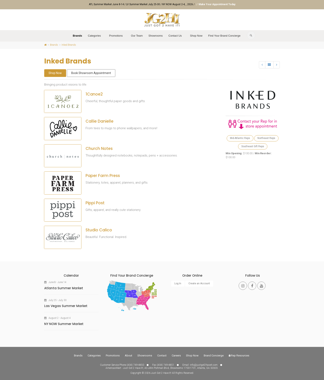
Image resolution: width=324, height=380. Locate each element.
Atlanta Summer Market (63, 288)
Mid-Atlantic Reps (240, 138)
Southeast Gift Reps (252, 146)
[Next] (276, 64)
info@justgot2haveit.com (204, 364)
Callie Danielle (99, 121)
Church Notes (99, 148)
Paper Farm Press (103, 175)
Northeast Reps (266, 138)
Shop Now (196, 35)
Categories (94, 35)
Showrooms (156, 35)
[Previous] (262, 64)
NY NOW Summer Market (63, 324)
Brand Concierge (214, 355)
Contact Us (175, 35)
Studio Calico (99, 230)
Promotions (116, 35)
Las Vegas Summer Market (65, 306)
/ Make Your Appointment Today (215, 4)
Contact (162, 355)
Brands (77, 35)
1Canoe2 (94, 94)
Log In (177, 283)
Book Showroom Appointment (91, 73)
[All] (269, 64)
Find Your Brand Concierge (224, 35)
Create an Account (199, 283)
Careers (176, 355)
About (128, 355)
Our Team (137, 35)
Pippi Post (95, 203)
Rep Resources (239, 355)
